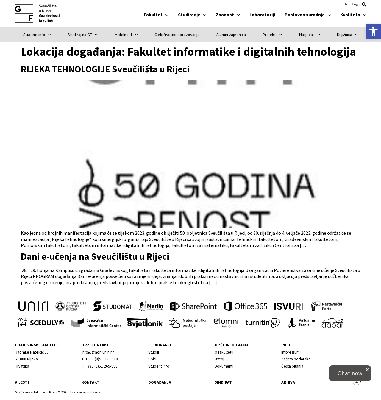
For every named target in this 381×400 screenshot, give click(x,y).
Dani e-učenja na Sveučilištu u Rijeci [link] (95, 256)
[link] (373, 31)
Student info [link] (37, 34)
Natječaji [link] (309, 34)
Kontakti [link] (91, 382)
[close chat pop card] (367, 369)
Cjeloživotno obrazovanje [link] (177, 34)
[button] (364, 4)
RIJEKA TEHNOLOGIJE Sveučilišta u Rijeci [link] (105, 69)
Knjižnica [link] (347, 34)
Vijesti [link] (22, 382)
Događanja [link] (159, 382)
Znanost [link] (228, 14)
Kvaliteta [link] (353, 14)
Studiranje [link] (192, 14)
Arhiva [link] (288, 382)
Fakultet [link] (156, 14)
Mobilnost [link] (126, 34)
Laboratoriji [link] (262, 15)
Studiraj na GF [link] (83, 34)
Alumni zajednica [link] (231, 34)
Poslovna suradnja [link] (308, 14)
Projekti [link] (272, 34)
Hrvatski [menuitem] (346, 4)
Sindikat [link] (223, 382)
